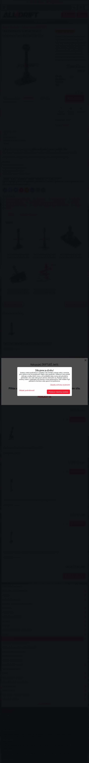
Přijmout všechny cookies (58, 392)
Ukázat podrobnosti (27, 390)
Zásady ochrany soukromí (60, 384)
